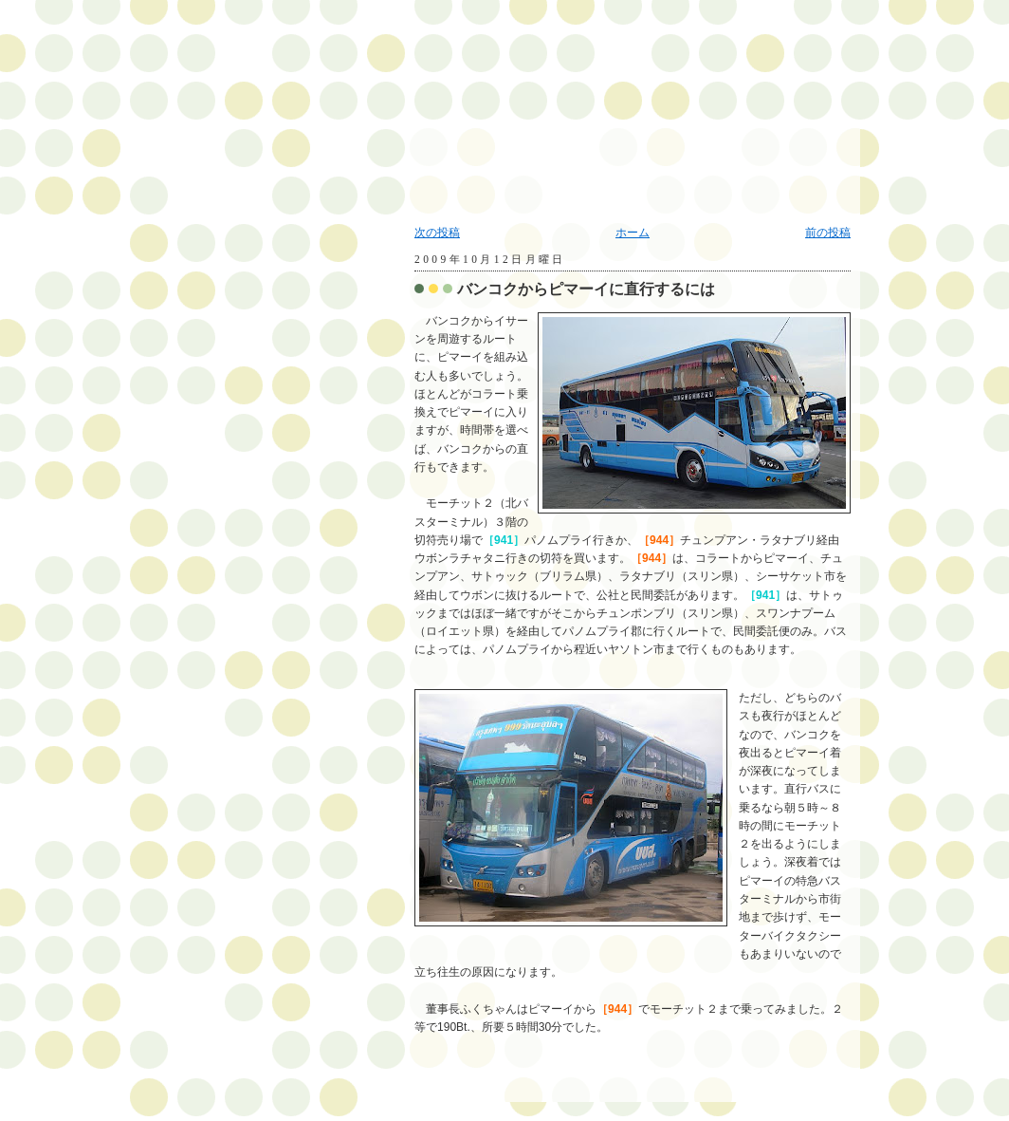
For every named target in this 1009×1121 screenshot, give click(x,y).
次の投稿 (437, 232)
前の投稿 (828, 232)
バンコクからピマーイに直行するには (586, 289)
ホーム (632, 232)
